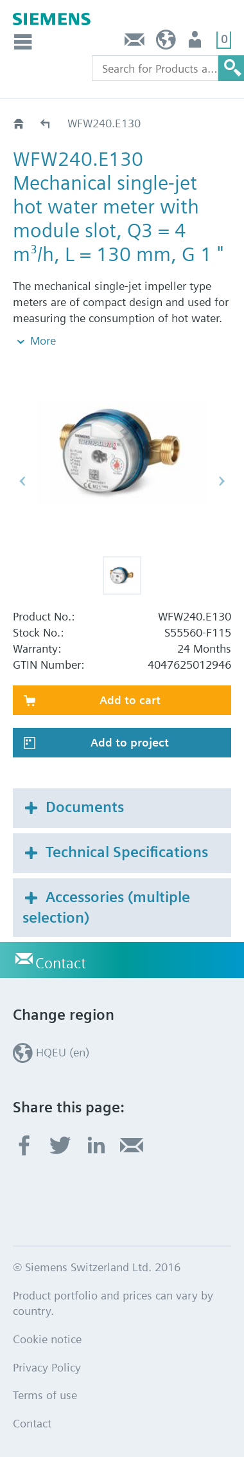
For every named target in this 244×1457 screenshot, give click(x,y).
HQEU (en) (166, 42)
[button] (122, 575)
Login (196, 42)
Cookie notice (47, 1339)
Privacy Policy (47, 1367)
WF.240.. (46, 123)
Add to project (130, 742)
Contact (135, 42)
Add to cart (130, 700)
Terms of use (45, 1395)
